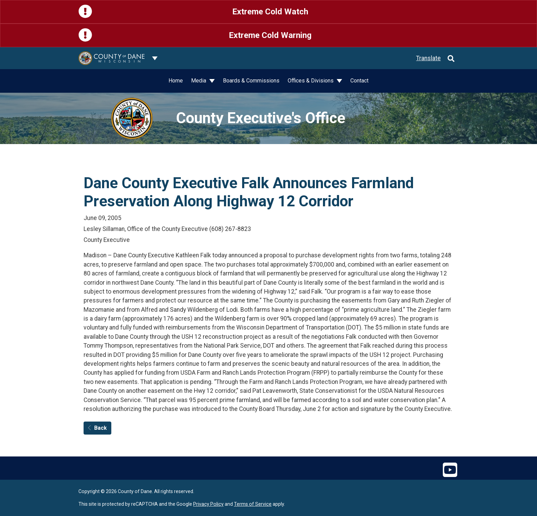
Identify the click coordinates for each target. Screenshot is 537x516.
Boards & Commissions (251, 80)
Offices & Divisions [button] (311, 80)
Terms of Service (253, 504)
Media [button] (199, 80)
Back (97, 428)
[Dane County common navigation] (155, 58)
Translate (428, 58)
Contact (359, 80)
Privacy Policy (208, 504)
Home (175, 80)
